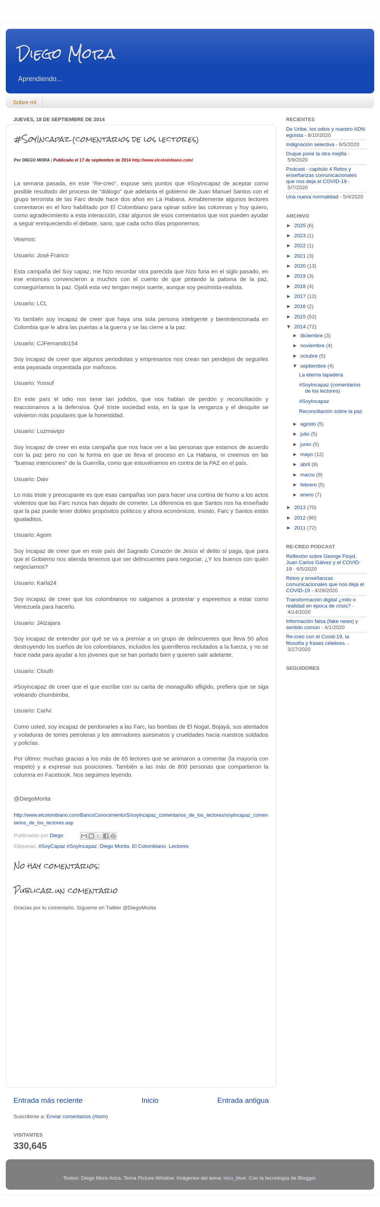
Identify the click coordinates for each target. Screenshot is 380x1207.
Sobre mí (25, 102)
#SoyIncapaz (314, 401)
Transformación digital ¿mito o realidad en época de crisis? (321, 603)
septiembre (314, 366)
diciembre (312, 335)
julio (305, 434)
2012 (300, 518)
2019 (300, 276)
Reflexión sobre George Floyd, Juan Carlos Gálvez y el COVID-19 (323, 562)
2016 (300, 306)
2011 (300, 528)
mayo (307, 454)
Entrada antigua (243, 1100)
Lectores (179, 846)
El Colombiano (149, 846)
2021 (300, 256)
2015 (300, 317)
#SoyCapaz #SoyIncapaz (68, 846)
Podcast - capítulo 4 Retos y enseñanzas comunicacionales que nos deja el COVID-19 (321, 175)
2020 (300, 266)
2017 (300, 296)
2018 (300, 286)
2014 (300, 327)
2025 (300, 225)
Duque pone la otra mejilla (316, 153)
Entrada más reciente (48, 1100)
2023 (300, 235)
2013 (300, 507)
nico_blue (235, 1178)
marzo (308, 475)
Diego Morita (114, 846)
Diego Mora (66, 53)
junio (306, 444)
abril (305, 464)
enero (307, 495)
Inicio (150, 1100)
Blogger (307, 1178)
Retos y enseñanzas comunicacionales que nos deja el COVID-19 (325, 584)
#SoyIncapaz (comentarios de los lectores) (330, 388)
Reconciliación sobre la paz (330, 411)
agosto (308, 424)
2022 (300, 245)
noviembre (313, 345)
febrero (309, 485)
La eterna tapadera (321, 375)
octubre (309, 356)
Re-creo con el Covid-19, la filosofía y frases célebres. (317, 640)
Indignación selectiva (310, 144)
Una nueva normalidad (312, 197)
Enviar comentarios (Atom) (77, 1116)
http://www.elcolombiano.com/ (162, 160)
